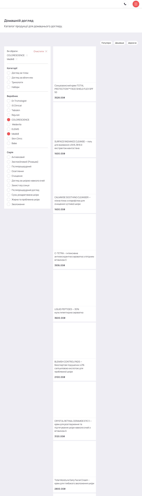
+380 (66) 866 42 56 (30, 451)
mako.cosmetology (54, 466)
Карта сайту (84, 488)
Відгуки (61, 486)
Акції (44, 486)
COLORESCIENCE (18, 55)
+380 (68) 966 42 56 (30, 407)
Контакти (73, 486)
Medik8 (12, 59)
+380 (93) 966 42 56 (30, 429)
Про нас (52, 488)
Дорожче (132, 42)
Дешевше (119, 42)
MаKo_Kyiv (94, 466)
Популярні (106, 42)
